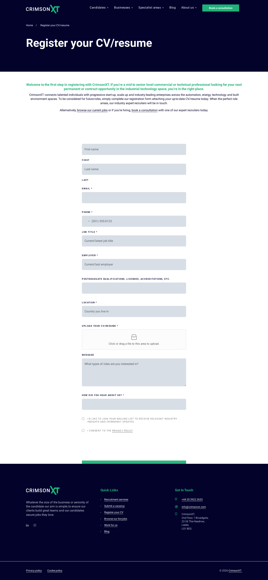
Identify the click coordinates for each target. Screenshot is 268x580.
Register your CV (113, 512)
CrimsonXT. (235, 570)
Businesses (123, 7)
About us (189, 7)
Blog (172, 7)
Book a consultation (220, 7)
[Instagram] (35, 525)
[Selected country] (86, 362)
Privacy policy (34, 570)
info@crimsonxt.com (194, 506)
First (86, 301)
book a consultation (145, 110)
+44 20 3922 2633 (192, 499)
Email (87, 330)
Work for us (110, 525)
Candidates (99, 7)
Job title (89, 373)
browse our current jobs (92, 110)
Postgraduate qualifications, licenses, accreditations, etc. (126, 420)
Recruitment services (116, 499)
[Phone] (134, 362)
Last (85, 321)
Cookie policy (54, 570)
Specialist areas (151, 7)
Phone (87, 353)
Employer (90, 396)
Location (89, 444)
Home (29, 25)
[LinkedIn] (27, 525)
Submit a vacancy (114, 505)
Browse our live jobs (115, 518)
